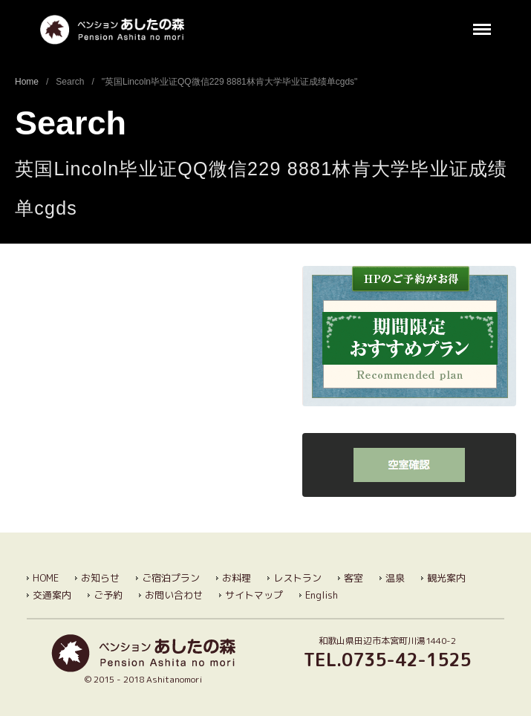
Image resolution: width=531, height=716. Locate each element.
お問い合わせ (174, 595)
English (321, 595)
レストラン (297, 578)
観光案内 (446, 578)
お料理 (236, 578)
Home (27, 82)
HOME (46, 578)
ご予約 (108, 595)
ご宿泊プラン (171, 578)
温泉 (395, 578)
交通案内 (52, 595)
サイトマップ (254, 595)
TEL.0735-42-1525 (387, 659)
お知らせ (100, 578)
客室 (353, 578)
